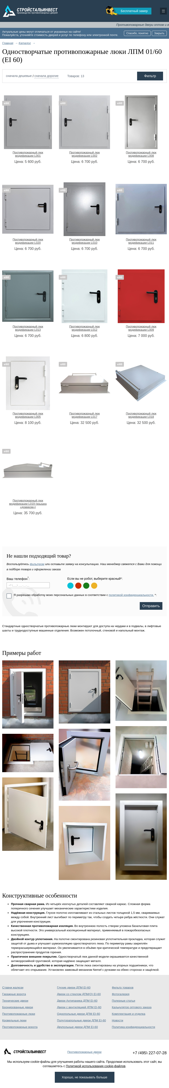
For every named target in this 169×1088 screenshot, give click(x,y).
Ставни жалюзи (12, 987)
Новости (117, 1020)
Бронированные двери (17, 1007)
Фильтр (150, 76)
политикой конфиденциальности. (131, 595)
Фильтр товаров (122, 987)
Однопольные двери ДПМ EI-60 (78, 1013)
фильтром (37, 564)
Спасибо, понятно (137, 33)
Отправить (151, 606)
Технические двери (15, 1000)
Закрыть (159, 33)
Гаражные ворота (14, 994)
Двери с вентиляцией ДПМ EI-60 (79, 1007)
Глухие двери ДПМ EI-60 (73, 987)
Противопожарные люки (18, 1013)
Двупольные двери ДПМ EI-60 (77, 1027)
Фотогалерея (120, 994)
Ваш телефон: (18, 578)
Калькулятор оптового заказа (131, 1007)
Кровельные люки (14, 1020)
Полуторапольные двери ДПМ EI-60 (81, 1020)
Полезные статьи (123, 1000)
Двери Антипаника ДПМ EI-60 (77, 1000)
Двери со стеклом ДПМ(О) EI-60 (79, 994)
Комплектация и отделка (128, 1013)
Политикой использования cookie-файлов (95, 1066)
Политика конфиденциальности (133, 1027)
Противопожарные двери (84, 1052)
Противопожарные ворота (20, 1027)
